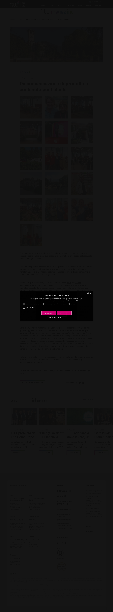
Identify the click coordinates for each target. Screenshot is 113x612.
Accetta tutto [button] (48, 313)
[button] (56, 318)
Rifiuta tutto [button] (64, 313)
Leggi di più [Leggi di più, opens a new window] (78, 300)
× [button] (90, 293)
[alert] (56, 306)
